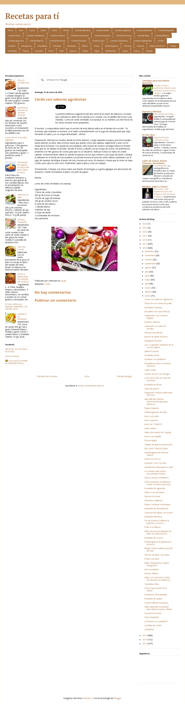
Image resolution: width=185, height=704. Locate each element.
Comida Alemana (82, 30)
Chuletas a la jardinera (155, 359)
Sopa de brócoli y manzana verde (161, 138)
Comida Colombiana (35, 35)
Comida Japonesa (16, 40)
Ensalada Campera (153, 307)
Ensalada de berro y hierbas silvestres (157, 364)
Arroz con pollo (151, 416)
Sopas (125, 51)
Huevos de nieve (152, 496)
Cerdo (43, 30)
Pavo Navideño (151, 617)
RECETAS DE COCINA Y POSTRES (16, 350)
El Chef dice (148, 134)
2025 (145, 223)
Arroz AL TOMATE (153, 424)
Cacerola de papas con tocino (158, 512)
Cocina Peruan (12, 356)
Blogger (117, 698)
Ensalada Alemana (153, 516)
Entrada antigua (124, 376)
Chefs (54, 30)
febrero (149, 291)
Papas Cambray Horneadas (157, 504)
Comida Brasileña (166, 30)
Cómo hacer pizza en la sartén (155, 589)
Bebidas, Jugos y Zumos (155, 186)
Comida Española (102, 35)
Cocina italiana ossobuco (156, 602)
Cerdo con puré (151, 558)
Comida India (143, 35)
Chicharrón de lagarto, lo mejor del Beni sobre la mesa (23, 167)
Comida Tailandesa (119, 40)
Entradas (57, 46)
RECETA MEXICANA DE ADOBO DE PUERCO (23, 278)
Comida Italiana (162, 35)
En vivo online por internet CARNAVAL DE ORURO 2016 (16, 306)
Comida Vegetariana (142, 40)
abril (147, 283)
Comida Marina (36, 40)
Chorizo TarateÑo (22, 220)
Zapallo (149, 51)
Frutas (96, 46)
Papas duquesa (151, 408)
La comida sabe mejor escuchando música (155, 472)
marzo (148, 287)
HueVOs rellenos (152, 322)
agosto (148, 267)
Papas (173, 46)
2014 (145, 639)
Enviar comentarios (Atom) (91, 385)
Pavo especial (151, 420)
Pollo (61, 51)
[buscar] (85, 80)
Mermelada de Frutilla (164, 114)
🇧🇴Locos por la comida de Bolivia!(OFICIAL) (16, 362)
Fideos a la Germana (154, 492)
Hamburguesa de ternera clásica (156, 453)
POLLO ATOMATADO (23, 83)
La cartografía (160, 165)
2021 (145, 235)
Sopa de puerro (151, 388)
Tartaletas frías (151, 584)
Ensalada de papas (153, 598)
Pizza (51, 51)
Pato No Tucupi (21, 248)
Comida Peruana (78, 40)
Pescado (39, 51)
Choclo (66, 30)
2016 (145, 247)
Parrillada (12, 51)
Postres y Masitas (152, 111)
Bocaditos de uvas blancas (157, 311)
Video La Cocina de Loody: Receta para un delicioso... (157, 578)
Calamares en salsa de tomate (155, 327)
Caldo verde (150, 370)
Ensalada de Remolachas (156, 508)
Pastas (26, 51)
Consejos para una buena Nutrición (155, 81)
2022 (145, 231)
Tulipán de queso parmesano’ (158, 444)
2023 (145, 227)
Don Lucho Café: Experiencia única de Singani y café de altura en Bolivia (164, 193)
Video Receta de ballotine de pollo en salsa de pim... (158, 532)
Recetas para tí (32, 16)
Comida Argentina (123, 30)
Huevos (140, 46)
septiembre (150, 263)
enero (148, 295)
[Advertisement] (92, 64)
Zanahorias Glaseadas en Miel (158, 467)
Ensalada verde (151, 355)
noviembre (150, 255)
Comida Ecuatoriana (80, 35)
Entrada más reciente (47, 376)
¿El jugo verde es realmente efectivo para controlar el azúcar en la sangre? (165, 89)
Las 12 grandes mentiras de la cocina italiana (158, 346)
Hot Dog (127, 46)
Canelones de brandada (155, 594)
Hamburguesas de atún (155, 412)
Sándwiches (110, 51)
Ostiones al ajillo (22, 196)
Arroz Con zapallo (152, 436)
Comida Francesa (124, 35)
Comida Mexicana (57, 40)
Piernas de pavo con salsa (156, 554)
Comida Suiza (98, 40)
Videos (137, 51)
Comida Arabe (102, 30)
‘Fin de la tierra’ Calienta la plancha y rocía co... (156, 521)
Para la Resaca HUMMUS (156, 477)
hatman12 (88, 698)
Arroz (10, 30)
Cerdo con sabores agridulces (158, 299)
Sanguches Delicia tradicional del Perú (158, 393)
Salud (96, 51)
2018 (145, 239)
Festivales (71, 46)
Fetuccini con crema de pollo (158, 303)
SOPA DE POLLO (152, 459)
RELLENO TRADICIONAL (156, 448)
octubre (149, 259)
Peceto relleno (151, 573)
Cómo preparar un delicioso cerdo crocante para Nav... (158, 483)
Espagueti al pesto (153, 340)
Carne (32, 30)
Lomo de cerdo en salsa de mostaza (157, 379)
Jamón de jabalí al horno (156, 336)
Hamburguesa (111, 46)
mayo (148, 279)
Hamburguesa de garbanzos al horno (157, 543)
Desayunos (26, 46)
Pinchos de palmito (153, 332)
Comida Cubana (57, 35)
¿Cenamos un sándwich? (156, 621)
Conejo (161, 40)
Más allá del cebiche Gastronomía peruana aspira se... (156, 401)
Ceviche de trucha (152, 613)
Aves (21, 30)
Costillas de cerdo (152, 625)
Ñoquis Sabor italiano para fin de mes (158, 549)
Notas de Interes (157, 46)
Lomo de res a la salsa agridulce (16, 138)
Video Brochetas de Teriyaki (157, 432)
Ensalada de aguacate (154, 488)
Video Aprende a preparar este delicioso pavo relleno (158, 608)
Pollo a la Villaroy (152, 527)
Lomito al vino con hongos (157, 373)
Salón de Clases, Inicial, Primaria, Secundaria (154, 162)
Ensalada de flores (153, 384)
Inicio (87, 376)
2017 (145, 243)
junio (147, 275)
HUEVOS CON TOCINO (155, 463)
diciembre (150, 251)
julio (147, 271)
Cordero (12, 46)
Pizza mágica (150, 440)
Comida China (14, 35)
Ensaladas (42, 46)
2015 (145, 635)
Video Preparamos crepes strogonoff (156, 564)
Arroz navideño (151, 569)
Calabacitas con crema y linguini (156, 316)
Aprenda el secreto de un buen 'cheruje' (22, 111)
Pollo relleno (150, 428)
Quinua (73, 51)
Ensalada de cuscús (153, 537)
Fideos (85, 46)
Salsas (85, 51)
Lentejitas (149, 629)
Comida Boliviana (144, 30)
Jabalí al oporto (151, 351)
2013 (145, 643)
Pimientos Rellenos (153, 500)
